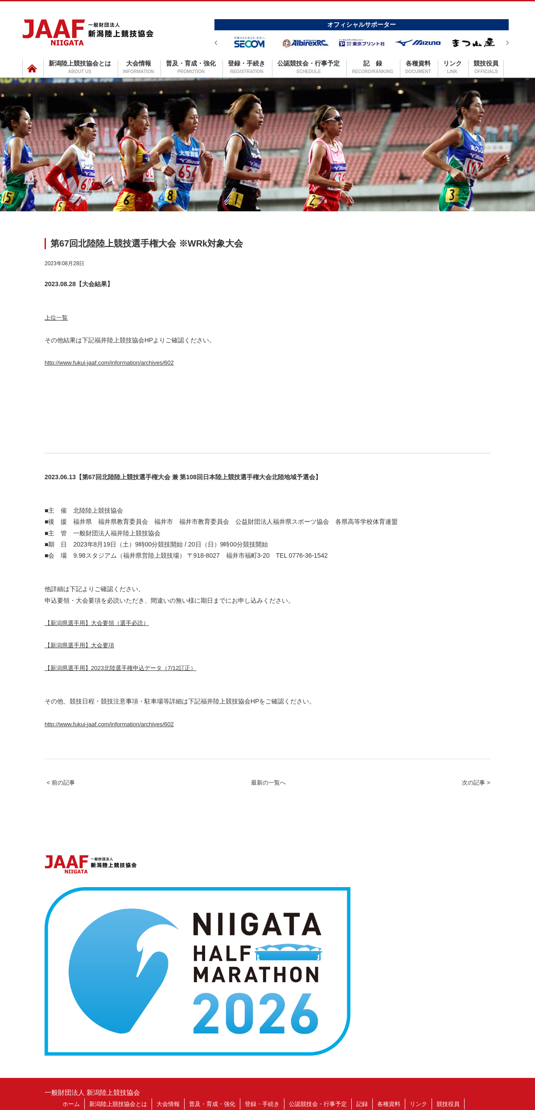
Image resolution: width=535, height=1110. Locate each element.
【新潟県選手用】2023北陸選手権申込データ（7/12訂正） (149, 705)
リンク (452, 67)
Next (507, 43)
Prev (215, 43)
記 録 (372, 67)
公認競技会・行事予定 (308, 67)
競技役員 (485, 67)
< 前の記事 (71, 837)
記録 (362, 1035)
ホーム (71, 1035)
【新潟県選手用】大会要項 (93, 674)
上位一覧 (61, 321)
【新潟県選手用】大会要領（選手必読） (117, 644)
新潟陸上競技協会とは (80, 67)
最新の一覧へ (268, 837)
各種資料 (418, 67)
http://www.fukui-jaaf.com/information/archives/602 (140, 375)
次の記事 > (465, 837)
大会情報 (138, 67)
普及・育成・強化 (191, 67)
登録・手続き (246, 67)
